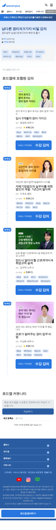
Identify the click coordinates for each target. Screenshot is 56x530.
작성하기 (28, 411)
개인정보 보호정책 (35, 472)
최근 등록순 (8, 418)
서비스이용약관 (19, 472)
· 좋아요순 (19, 418)
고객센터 (8, 472)
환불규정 (48, 472)
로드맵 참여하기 (28, 513)
